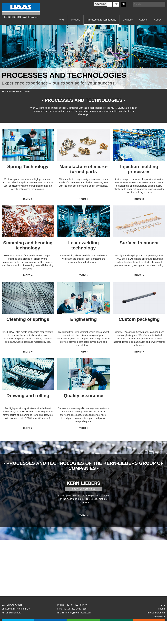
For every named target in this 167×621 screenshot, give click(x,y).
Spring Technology (27, 166)
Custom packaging (139, 319)
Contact (158, 19)
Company (128, 19)
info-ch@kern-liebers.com (78, 612)
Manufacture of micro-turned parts (83, 169)
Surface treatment (139, 242)
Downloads (159, 616)
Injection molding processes (139, 169)
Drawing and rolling (27, 395)
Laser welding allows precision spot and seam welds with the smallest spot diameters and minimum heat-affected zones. (83, 258)
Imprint (161, 608)
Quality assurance (83, 395)
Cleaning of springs (27, 319)
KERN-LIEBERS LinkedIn (109, 4)
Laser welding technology (83, 245)
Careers (143, 19)
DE (116, 4)
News (61, 19)
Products (75, 19)
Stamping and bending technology (28, 245)
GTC (162, 604)
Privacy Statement (156, 612)
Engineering (83, 319)
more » (28, 198)
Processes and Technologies (101, 19)
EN (123, 4)
